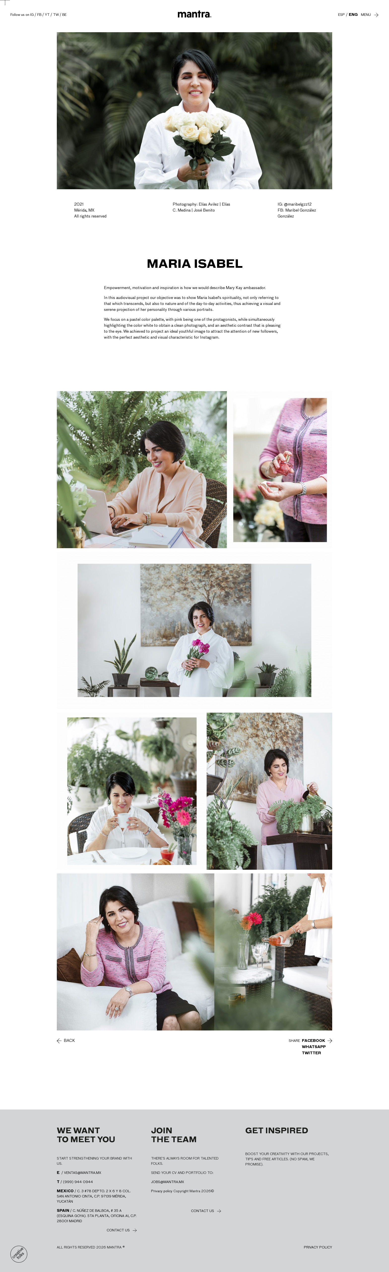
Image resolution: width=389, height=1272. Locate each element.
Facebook (313, 1041)
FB (39, 15)
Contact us (118, 1230)
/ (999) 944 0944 (75, 1182)
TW (56, 15)
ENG (353, 15)
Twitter (311, 1053)
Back (69, 1041)
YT (47, 15)
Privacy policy (161, 1191)
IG (32, 15)
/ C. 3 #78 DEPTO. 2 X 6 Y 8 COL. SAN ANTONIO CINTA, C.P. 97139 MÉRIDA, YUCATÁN (94, 1196)
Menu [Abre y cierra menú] (366, 15)
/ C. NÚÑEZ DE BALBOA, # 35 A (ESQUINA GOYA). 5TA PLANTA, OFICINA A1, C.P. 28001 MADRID (96, 1216)
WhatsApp (314, 1047)
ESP (341, 15)
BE (64, 15)
